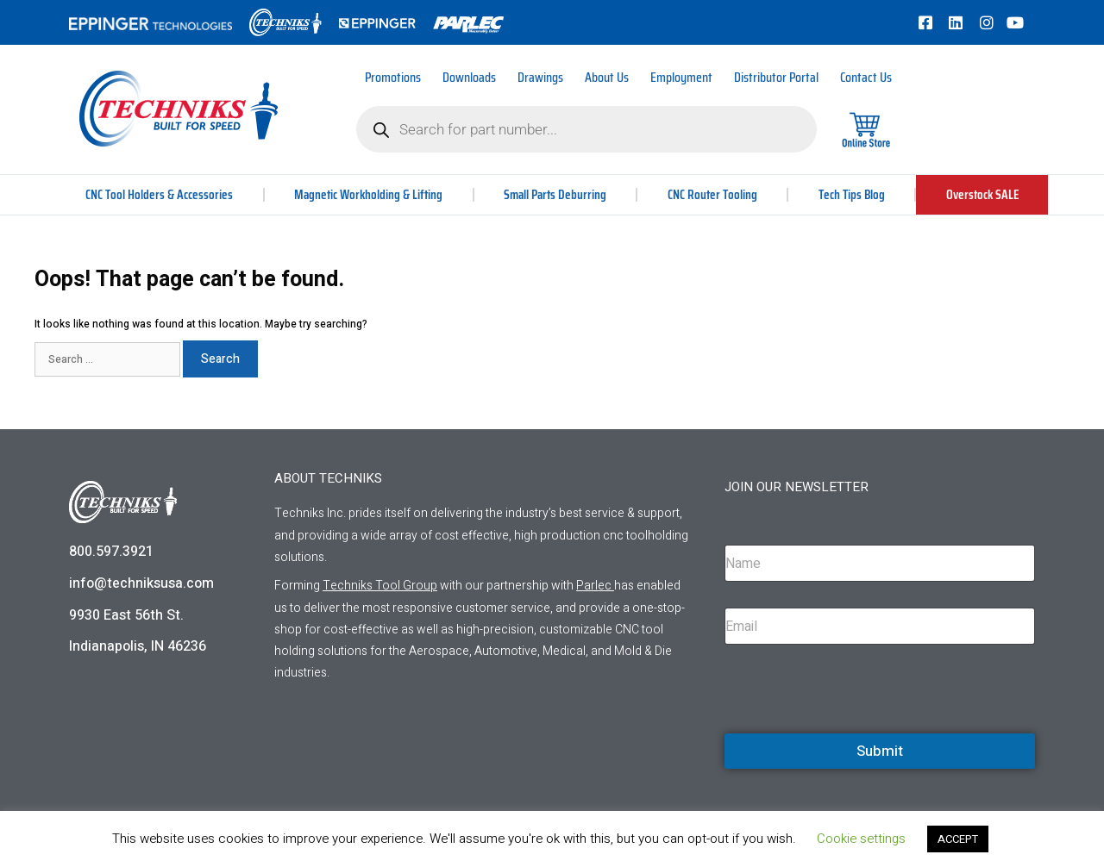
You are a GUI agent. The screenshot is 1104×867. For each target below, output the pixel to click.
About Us (607, 77)
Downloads (469, 77)
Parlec (594, 586)
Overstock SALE (981, 194)
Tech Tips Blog (851, 194)
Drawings (540, 77)
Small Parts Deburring (556, 194)
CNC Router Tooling (713, 194)
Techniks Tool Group (380, 586)
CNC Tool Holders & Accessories (159, 194)
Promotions (393, 77)
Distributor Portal (776, 77)
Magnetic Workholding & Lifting (368, 194)
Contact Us (866, 77)
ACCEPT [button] (958, 839)
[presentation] (855, 730)
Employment (681, 77)
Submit (879, 751)
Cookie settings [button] (861, 838)
